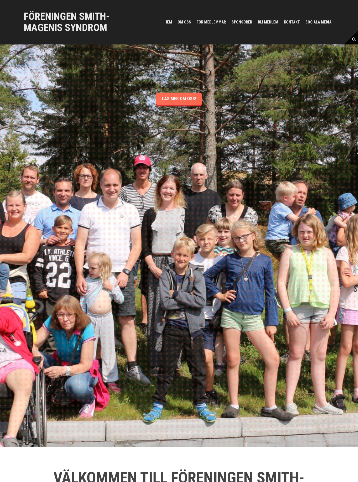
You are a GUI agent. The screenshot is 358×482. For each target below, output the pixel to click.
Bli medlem (268, 22)
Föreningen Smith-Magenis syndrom (67, 22)
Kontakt (292, 22)
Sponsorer (242, 22)
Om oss (184, 22)
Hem (168, 22)
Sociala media (318, 22)
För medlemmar (211, 22)
